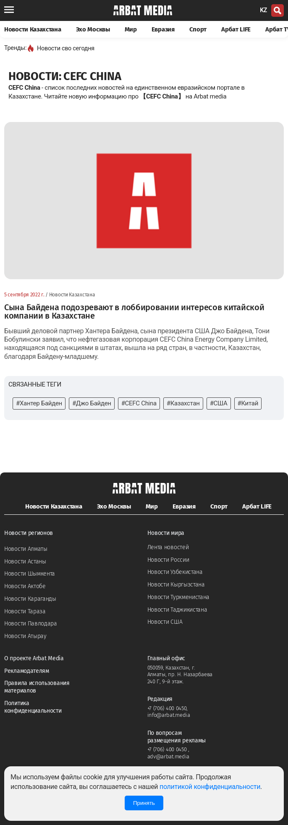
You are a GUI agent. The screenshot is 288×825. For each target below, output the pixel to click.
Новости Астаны (25, 561)
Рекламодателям (26, 671)
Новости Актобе (25, 586)
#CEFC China (139, 403)
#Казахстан (183, 403)
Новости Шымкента (29, 573)
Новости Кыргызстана (176, 584)
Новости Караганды (30, 598)
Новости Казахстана (32, 29)
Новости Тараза (25, 611)
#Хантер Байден (39, 403)
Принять (144, 803)
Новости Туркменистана (178, 597)
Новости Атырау (25, 636)
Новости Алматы (25, 549)
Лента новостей (168, 547)
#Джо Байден (91, 403)
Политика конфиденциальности (33, 707)
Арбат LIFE (236, 29)
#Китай (248, 403)
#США (219, 403)
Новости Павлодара (30, 623)
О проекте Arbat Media (34, 658)
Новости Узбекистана (175, 572)
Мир (131, 29)
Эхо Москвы (93, 29)
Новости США (165, 621)
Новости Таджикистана (177, 609)
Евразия (163, 29)
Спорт (198, 29)
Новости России (168, 559)
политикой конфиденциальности (210, 787)
